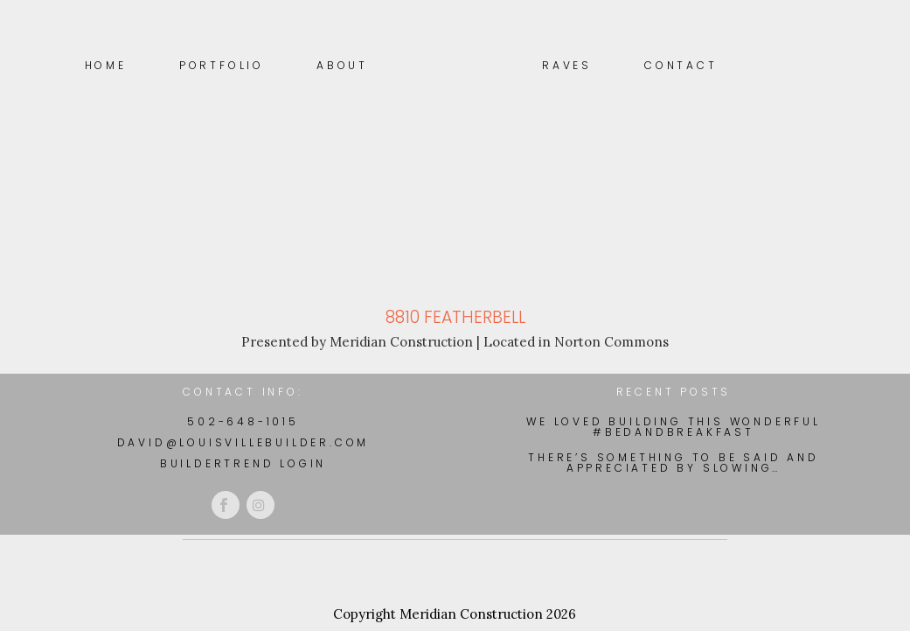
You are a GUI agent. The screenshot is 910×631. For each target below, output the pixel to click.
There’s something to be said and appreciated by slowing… (673, 462)
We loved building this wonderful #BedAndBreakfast (673, 427)
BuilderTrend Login (243, 463)
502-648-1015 (243, 421)
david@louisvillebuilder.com (243, 442)
